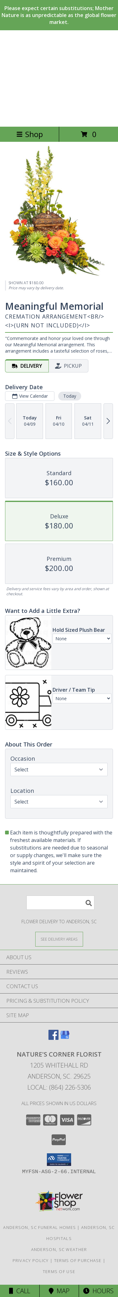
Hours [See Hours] (98, 1291)
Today (69, 396)
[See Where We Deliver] (59, 939)
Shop (29, 134)
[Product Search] (60, 903)
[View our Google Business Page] (65, 1037)
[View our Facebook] (53, 1037)
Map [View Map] (59, 1291)
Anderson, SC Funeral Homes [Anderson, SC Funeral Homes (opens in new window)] (39, 1227)
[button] (59, 1159)
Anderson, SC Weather (59, 1249)
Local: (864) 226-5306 (59, 1087)
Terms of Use (59, 1271)
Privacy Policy (31, 1260)
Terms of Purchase (78, 1260)
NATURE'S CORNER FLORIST (59, 78)
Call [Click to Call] (19, 1291)
